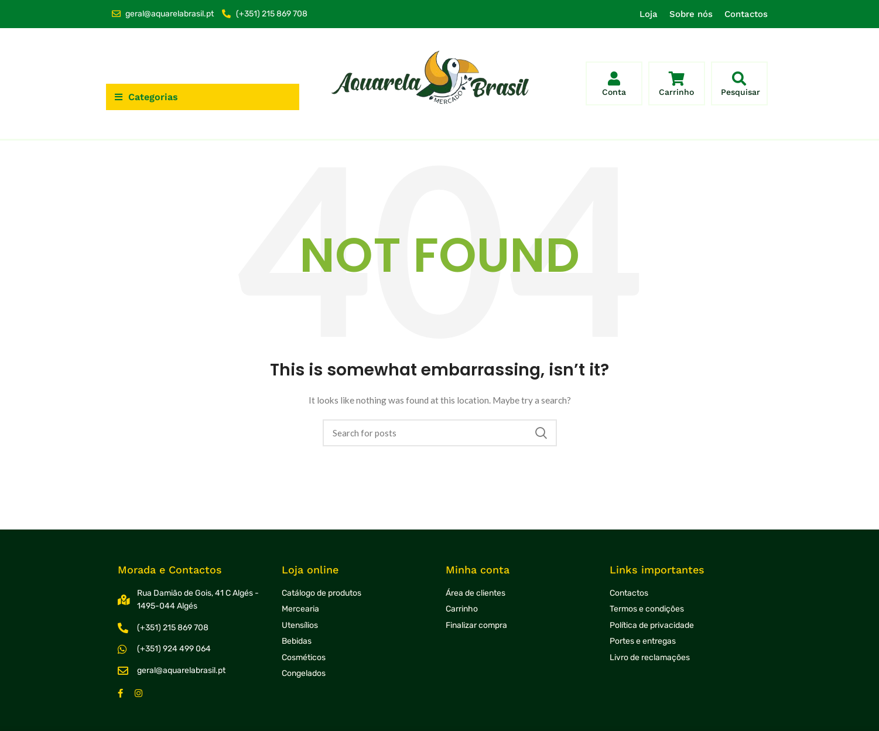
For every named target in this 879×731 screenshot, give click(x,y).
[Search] (440, 432)
